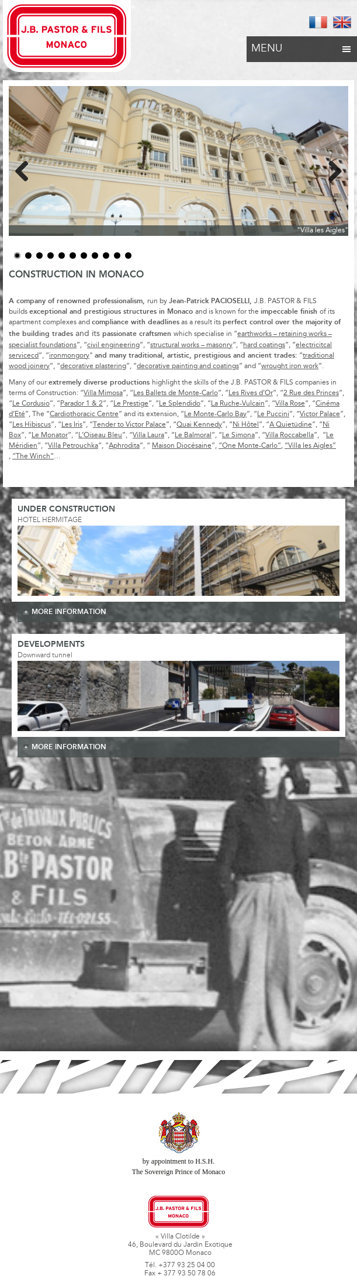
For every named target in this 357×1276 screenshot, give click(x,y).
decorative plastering (93, 366)
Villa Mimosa (103, 393)
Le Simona (238, 435)
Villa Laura (148, 435)
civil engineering (113, 345)
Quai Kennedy (199, 424)
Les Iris (71, 424)
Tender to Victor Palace (129, 424)
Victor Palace (320, 414)
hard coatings (264, 345)
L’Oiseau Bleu (100, 435)
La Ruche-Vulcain (238, 403)
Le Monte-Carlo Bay (215, 414)
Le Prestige (130, 403)
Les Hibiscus (31, 424)
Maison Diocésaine (182, 446)
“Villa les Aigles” (310, 446)
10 (117, 255)
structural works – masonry (191, 345)
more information (69, 612)
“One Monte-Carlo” (250, 446)
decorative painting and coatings (188, 366)
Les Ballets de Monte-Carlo (175, 393)
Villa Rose (290, 403)
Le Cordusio (31, 403)
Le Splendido (179, 403)
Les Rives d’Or (250, 393)
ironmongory (69, 355)
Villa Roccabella (289, 435)
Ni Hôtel (246, 424)
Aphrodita (124, 446)
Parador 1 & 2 (81, 403)
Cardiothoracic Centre (84, 414)
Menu (301, 45)
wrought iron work (289, 366)
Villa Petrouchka (73, 446)
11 (128, 255)
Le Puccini (273, 414)
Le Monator (50, 435)
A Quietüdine (290, 424)
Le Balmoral (193, 435)
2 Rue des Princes (311, 393)
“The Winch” (33, 456)
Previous (26, 169)
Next (330, 169)
